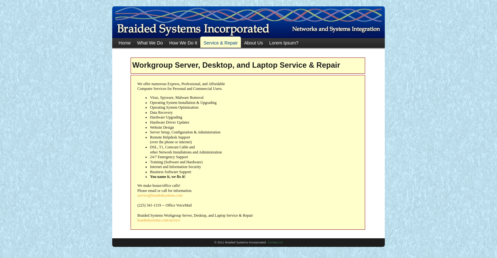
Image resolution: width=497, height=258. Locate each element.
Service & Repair (220, 42)
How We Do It (183, 42)
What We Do (150, 42)
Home (125, 42)
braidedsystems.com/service (158, 220)
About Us (253, 42)
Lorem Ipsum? (283, 42)
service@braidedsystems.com (160, 195)
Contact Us (275, 242)
